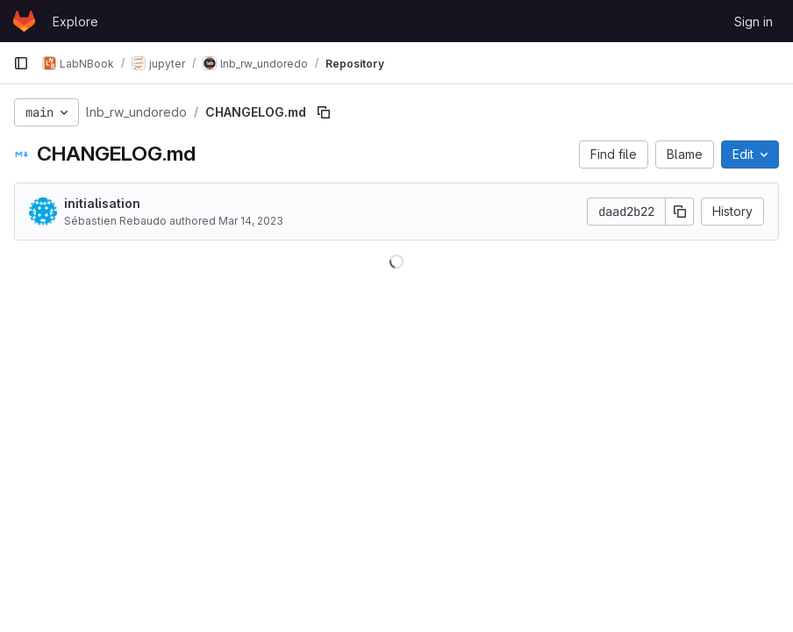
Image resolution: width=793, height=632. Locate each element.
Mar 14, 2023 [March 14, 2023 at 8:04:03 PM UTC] (250, 220)
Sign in (753, 21)
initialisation (102, 203)
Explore (75, 21)
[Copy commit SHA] (680, 212)
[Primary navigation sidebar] (21, 63)
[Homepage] (24, 21)
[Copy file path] (324, 112)
